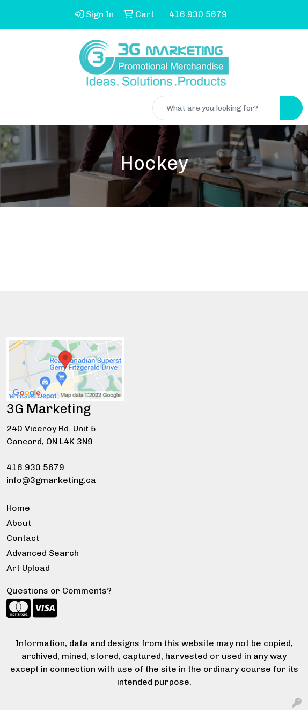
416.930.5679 (35, 467)
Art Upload (28, 568)
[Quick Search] (216, 108)
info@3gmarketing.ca (51, 480)
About (18, 523)
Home (18, 508)
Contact (22, 538)
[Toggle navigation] (16, 107)
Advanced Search (42, 553)
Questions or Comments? (59, 590)
